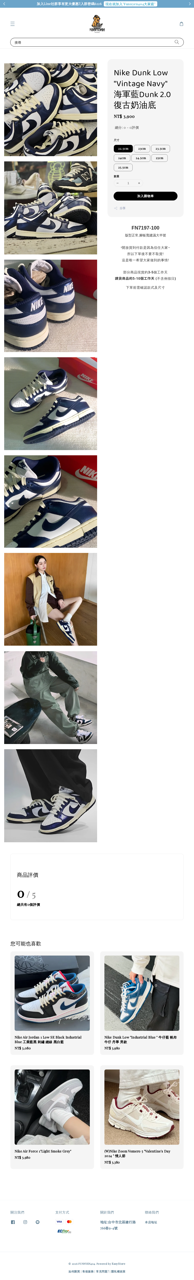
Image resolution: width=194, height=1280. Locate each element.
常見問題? (102, 1271)
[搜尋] (177, 42)
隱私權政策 (118, 1271)
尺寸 (116, 140)
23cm (142, 149)
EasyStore (118, 1263)
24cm (122, 158)
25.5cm (123, 167)
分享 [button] (120, 208)
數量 (116, 176)
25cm (159, 158)
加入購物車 (145, 196)
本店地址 (151, 1222)
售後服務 (88, 1271)
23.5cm (161, 149)
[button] (12, 23)
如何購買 (74, 1271)
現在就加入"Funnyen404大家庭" (130, 4)
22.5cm (123, 149)
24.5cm (141, 158)
